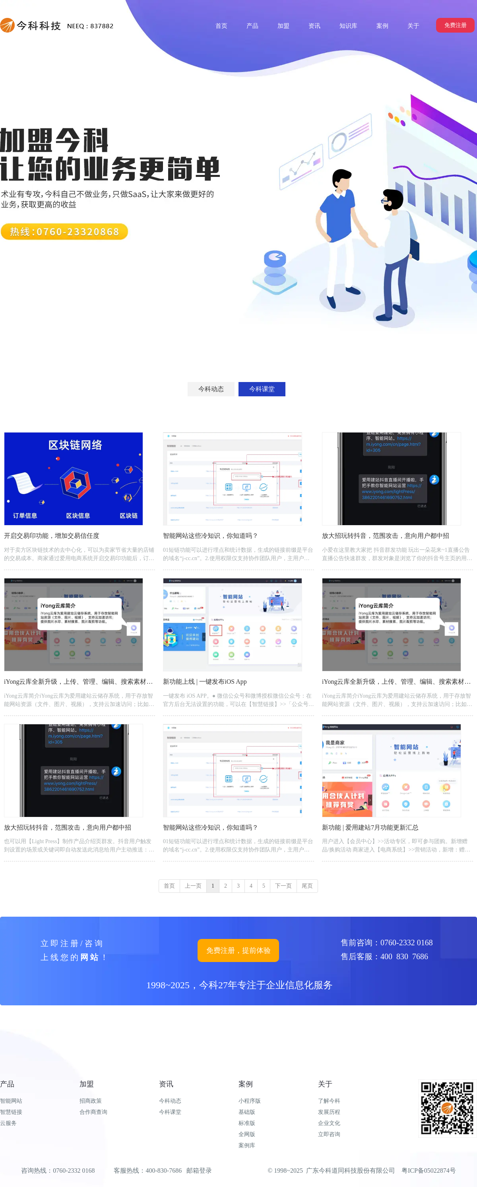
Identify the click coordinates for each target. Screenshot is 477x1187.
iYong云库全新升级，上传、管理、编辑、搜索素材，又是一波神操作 (100, 681)
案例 (245, 1084)
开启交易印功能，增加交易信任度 (51, 535)
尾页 (307, 886)
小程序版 (249, 1101)
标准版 (246, 1123)
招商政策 (91, 1101)
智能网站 (11, 1101)
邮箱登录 (199, 1170)
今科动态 (170, 1101)
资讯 (166, 1084)
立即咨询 (329, 1134)
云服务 (8, 1123)
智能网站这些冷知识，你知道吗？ (210, 535)
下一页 (283, 886)
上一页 (193, 886)
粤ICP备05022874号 (428, 1170)
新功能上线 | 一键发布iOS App (205, 681)
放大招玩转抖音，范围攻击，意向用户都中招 (385, 535)
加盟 (87, 1084)
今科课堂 (170, 1112)
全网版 (246, 1134)
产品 (7, 1084)
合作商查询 (93, 1112)
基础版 (246, 1112)
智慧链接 (11, 1112)
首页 (169, 886)
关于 (325, 1084)
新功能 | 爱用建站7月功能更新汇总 (370, 827)
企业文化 (329, 1123)
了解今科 (329, 1101)
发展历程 (329, 1112)
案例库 (246, 1145)
